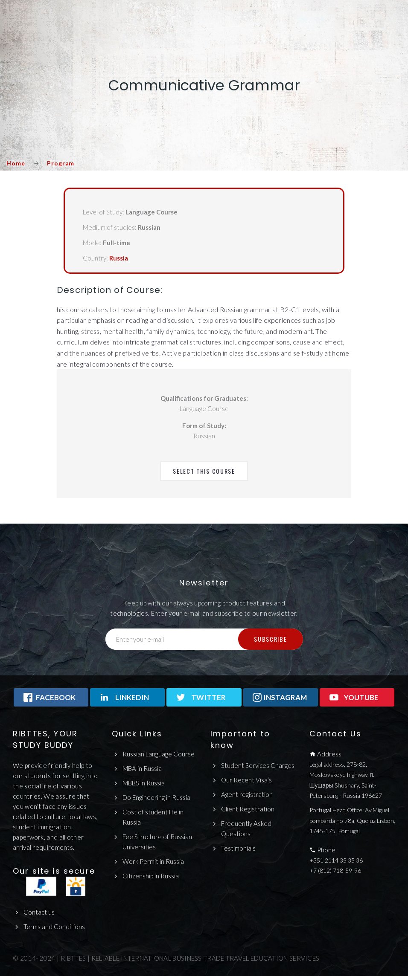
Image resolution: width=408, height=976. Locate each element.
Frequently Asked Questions (246, 828)
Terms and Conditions (54, 926)
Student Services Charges (257, 765)
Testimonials (238, 848)
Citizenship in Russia (150, 876)
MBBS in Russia (143, 783)
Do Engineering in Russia (156, 797)
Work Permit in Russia (153, 861)
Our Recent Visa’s (246, 780)
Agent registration (247, 794)
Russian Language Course (158, 754)
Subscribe (270, 638)
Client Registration (247, 809)
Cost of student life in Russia (153, 817)
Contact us (39, 912)
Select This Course (204, 470)
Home (15, 163)
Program (60, 163)
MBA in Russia (142, 768)
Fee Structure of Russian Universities (157, 842)
